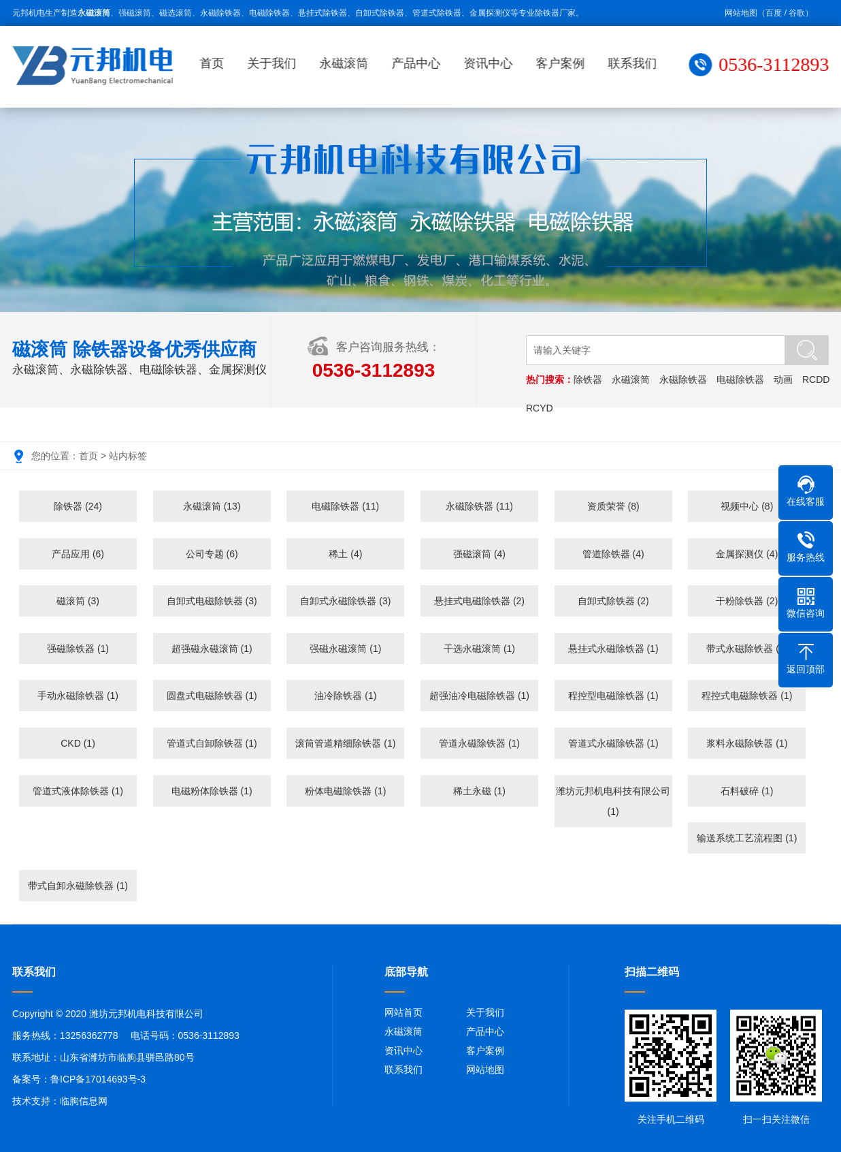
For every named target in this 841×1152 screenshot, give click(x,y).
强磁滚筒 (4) (479, 553)
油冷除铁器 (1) (345, 695)
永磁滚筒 (347, 63)
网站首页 (403, 1012)
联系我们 (635, 63)
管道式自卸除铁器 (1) (212, 743)
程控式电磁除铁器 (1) (747, 695)
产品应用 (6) (78, 553)
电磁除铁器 (741, 379)
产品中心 (419, 63)
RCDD (817, 379)
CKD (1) (78, 743)
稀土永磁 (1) (479, 790)
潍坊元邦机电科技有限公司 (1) (613, 801)
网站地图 (741, 13)
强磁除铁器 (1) (78, 648)
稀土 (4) (345, 553)
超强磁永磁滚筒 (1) (211, 648)
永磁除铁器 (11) (479, 506)
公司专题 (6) (212, 553)
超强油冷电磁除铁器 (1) (479, 695)
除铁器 (589, 379)
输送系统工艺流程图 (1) (747, 837)
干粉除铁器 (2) (747, 600)
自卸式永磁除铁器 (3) (345, 600)
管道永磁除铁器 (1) (479, 743)
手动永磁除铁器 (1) (77, 695)
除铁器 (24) (78, 506)
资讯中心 (491, 63)
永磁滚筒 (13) (212, 506)
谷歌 (797, 13)
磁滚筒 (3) (77, 600)
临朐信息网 (84, 1100)
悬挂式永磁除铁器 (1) (613, 648)
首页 (215, 63)
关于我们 (274, 63)
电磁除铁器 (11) (345, 506)
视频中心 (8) (747, 506)
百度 (773, 13)
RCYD (541, 408)
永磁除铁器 (684, 379)
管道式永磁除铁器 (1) (613, 743)
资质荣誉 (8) (613, 506)
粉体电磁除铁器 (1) (345, 790)
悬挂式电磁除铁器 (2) (479, 600)
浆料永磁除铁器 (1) (746, 743)
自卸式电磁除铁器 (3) (212, 600)
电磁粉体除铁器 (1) (211, 790)
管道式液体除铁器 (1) (78, 790)
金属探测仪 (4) (747, 553)
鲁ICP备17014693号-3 (98, 1079)
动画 (784, 379)
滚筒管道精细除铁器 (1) (345, 743)
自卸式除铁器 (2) (613, 600)
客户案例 (563, 63)
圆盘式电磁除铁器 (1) (212, 695)
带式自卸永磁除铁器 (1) (78, 885)
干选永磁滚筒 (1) (479, 648)
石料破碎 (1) (747, 790)
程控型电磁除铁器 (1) (613, 695)
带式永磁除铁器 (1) (746, 648)
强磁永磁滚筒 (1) (345, 648)
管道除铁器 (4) (613, 553)
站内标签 (128, 455)
